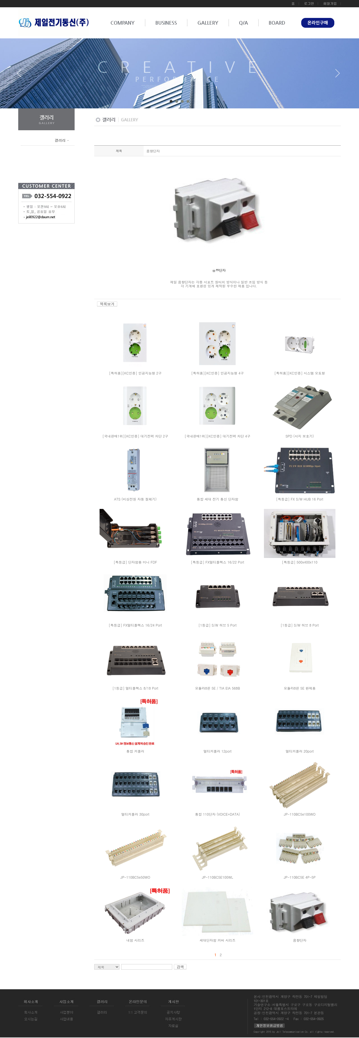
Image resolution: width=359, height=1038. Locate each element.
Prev (21, 75)
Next (337, 75)
